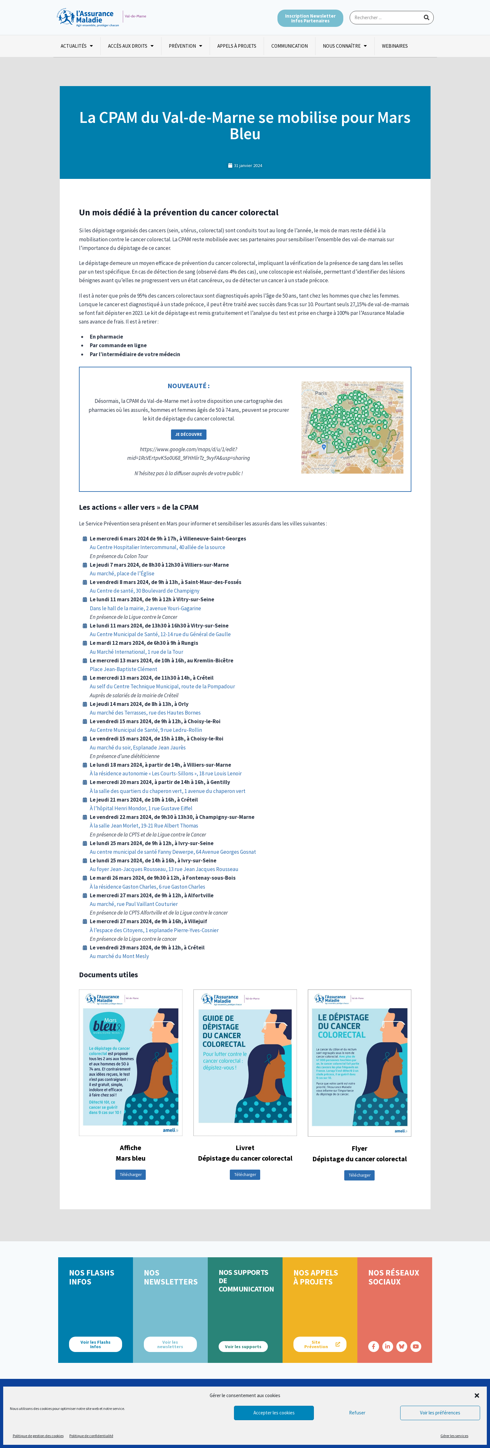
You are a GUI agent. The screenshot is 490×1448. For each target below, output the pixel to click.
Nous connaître (345, 46)
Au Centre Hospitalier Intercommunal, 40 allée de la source (157, 547)
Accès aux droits (131, 46)
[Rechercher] (426, 17)
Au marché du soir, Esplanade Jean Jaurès (138, 747)
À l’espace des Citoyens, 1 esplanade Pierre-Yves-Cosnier (154, 930)
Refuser (357, 1413)
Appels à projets (236, 46)
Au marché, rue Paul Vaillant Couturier (134, 904)
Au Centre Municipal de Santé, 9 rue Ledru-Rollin (146, 729)
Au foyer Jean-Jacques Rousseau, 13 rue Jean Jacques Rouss (160, 869)
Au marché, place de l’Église (122, 573)
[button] (477, 1395)
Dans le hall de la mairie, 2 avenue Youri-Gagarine (145, 608)
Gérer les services (454, 1435)
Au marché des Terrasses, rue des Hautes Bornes (145, 712)
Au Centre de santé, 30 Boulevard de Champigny (144, 590)
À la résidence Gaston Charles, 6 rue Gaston (139, 886)
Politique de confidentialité (91, 1435)
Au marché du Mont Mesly (119, 956)
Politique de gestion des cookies (38, 1435)
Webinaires (395, 46)
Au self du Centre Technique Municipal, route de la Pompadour (162, 686)
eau (234, 869)
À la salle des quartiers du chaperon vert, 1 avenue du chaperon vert (167, 791)
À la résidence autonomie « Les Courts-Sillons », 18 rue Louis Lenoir (166, 773)
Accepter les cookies (274, 1413)
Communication (289, 46)
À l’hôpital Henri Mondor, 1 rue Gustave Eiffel (141, 808)
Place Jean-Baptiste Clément (123, 669)
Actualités (77, 46)
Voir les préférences (440, 1413)
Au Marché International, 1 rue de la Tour (136, 651)
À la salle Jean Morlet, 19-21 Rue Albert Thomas (144, 825)
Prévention (185, 46)
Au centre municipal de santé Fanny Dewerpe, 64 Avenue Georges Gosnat (173, 851)
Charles (196, 886)
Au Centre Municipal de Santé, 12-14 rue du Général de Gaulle (160, 634)
